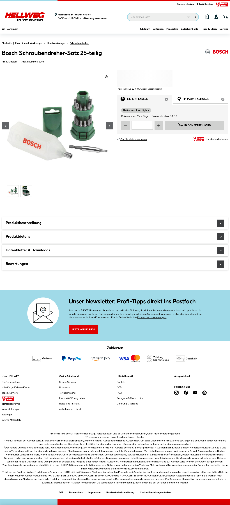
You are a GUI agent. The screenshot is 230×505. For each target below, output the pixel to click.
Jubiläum (145, 32)
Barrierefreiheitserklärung (120, 492)
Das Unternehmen (11, 382)
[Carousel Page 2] (27, 191)
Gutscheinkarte (189, 32)
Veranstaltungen (11, 409)
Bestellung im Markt (69, 404)
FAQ (119, 393)
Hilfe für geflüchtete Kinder (16, 388)
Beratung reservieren (94, 18)
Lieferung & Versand (127, 404)
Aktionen (158, 32)
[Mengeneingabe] (142, 125)
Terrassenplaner (67, 393)
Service (224, 32)
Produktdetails (9, 62)
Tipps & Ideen (209, 32)
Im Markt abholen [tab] (202, 100)
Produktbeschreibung (115, 223)
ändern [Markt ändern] (87, 15)
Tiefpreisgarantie (11, 404)
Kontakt (121, 382)
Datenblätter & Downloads (115, 250)
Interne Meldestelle (12, 420)
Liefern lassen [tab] (146, 100)
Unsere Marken (185, 4)
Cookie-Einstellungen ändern (155, 492)
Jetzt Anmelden (83, 329)
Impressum (94, 492)
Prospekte (172, 32)
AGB (119, 388)
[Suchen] (194, 17)
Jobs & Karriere (205, 4)
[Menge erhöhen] (159, 125)
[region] (57, 134)
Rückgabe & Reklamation (130, 398)
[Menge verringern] (125, 125)
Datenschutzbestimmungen (151, 318)
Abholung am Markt (70, 409)
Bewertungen (115, 264)
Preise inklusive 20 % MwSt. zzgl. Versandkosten (139, 89)
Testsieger (7, 415)
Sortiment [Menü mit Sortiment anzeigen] (10, 31)
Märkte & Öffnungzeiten (72, 398)
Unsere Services (67, 382)
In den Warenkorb (194, 124)
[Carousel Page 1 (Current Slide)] (13, 191)
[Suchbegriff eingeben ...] (163, 17)
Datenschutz (76, 492)
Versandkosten (104, 434)
